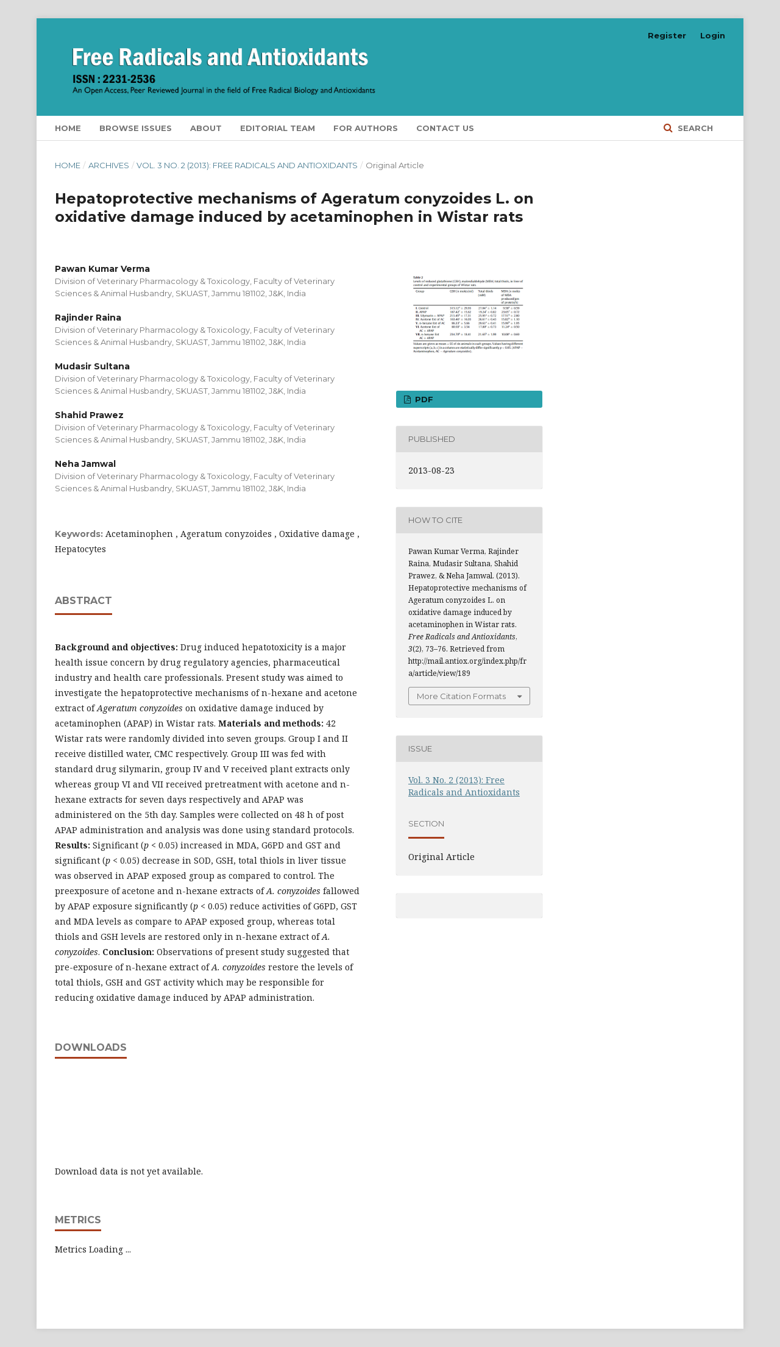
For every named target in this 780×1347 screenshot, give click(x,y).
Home (68, 128)
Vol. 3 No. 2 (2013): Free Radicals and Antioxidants (247, 165)
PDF (423, 399)
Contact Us (445, 128)
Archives (108, 165)
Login (712, 35)
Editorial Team (277, 128)
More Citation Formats (461, 696)
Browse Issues (135, 128)
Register (667, 35)
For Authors (365, 128)
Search (694, 128)
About (206, 128)
